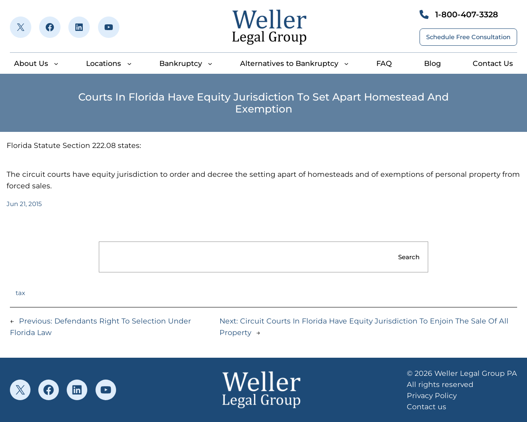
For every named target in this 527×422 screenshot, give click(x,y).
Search (409, 257)
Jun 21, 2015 (24, 204)
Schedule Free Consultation (468, 37)
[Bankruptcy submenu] (210, 63)
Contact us (426, 406)
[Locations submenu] (129, 63)
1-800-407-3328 (466, 14)
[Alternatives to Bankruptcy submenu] (346, 63)
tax (20, 293)
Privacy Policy (432, 395)
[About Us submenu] (56, 63)
